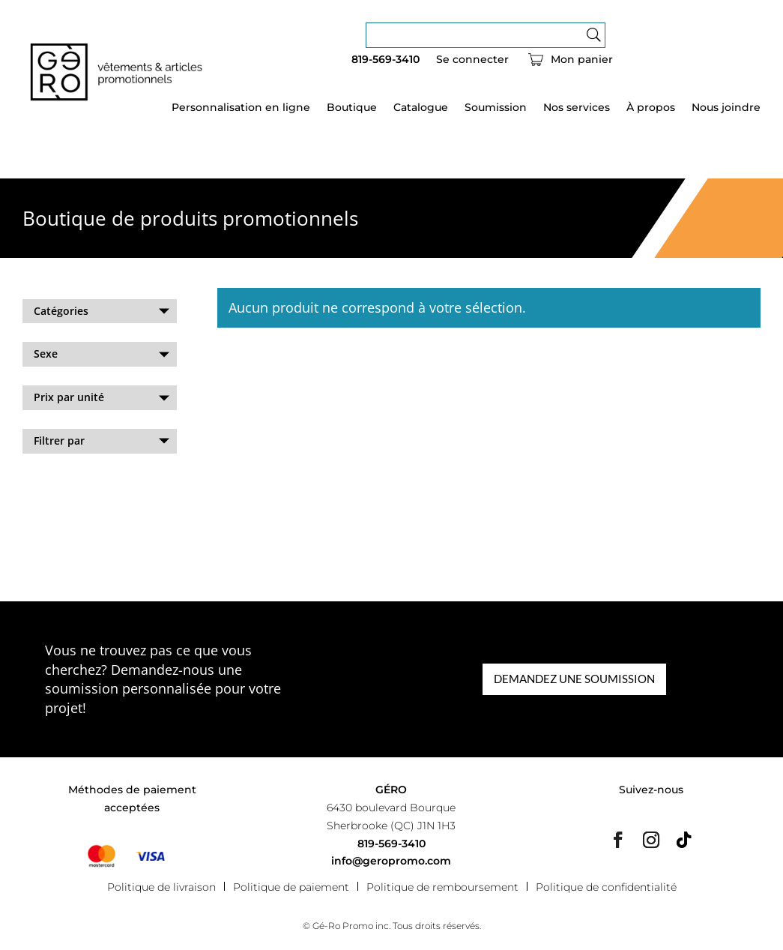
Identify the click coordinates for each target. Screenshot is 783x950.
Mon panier (582, 60)
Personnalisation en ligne (241, 108)
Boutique (352, 108)
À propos (650, 108)
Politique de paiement (291, 886)
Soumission (496, 108)
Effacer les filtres (65, 481)
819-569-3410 (385, 60)
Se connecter (472, 60)
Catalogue (420, 108)
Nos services (576, 108)
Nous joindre (726, 108)
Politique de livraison (161, 886)
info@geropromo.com (391, 861)
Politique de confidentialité (606, 886)
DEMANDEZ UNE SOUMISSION (574, 678)
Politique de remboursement (442, 886)
